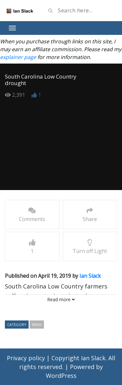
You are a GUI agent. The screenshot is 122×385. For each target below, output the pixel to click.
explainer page (18, 57)
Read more (61, 299)
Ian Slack (90, 275)
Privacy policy (27, 358)
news (37, 324)
